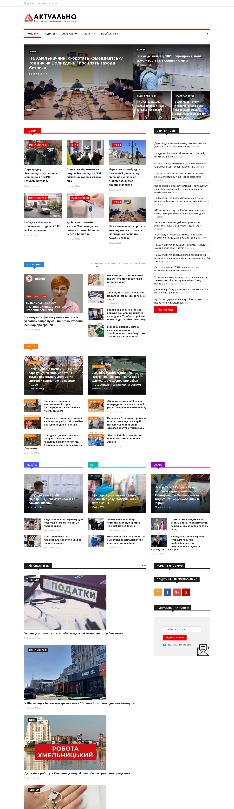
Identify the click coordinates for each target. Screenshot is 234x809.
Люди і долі (35, 363)
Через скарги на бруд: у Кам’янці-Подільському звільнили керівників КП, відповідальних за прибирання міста (125, 177)
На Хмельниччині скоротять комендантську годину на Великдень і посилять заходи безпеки (76, 63)
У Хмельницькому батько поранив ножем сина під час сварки (151, 106)
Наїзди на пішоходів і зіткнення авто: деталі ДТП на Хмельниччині (42, 226)
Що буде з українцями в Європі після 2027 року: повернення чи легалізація (115, 499)
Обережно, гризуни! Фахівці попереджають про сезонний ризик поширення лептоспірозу (126, 404)
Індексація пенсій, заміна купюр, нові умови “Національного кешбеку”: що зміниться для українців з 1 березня (116, 333)
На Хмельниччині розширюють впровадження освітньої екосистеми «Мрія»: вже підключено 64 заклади (182, 258)
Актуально (70, 33)
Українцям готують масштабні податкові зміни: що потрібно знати (126, 295)
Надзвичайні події (146, 96)
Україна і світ (110, 33)
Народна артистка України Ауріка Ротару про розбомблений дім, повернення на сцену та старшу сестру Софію (177, 543)
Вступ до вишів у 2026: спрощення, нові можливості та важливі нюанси (51, 499)
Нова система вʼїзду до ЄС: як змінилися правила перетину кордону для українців (126, 539)
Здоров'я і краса (32, 418)
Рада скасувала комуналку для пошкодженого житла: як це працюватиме (63, 522)
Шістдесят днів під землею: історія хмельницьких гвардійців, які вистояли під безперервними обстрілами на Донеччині (53, 442)
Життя (89, 33)
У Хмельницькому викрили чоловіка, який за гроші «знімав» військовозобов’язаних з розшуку (190, 110)
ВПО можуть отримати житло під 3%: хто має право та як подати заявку (125, 278)
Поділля (50, 33)
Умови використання (166, 805)
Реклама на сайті (188, 805)
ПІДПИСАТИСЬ (175, 636)
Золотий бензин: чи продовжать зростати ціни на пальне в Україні (62, 539)
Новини (34, 51)
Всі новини (165, 309)
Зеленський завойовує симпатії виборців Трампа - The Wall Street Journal (124, 522)
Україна (141, 50)
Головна (32, 33)
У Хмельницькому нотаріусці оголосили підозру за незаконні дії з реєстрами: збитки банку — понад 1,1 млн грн (181, 280)
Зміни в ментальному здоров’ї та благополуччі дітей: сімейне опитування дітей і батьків (63, 421)
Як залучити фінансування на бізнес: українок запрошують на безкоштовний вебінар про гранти (53, 321)
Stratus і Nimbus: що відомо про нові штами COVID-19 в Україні (125, 438)
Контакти (205, 805)
